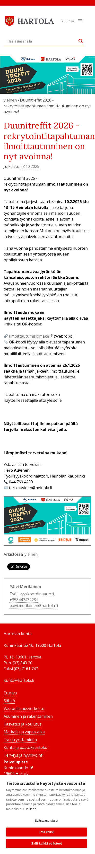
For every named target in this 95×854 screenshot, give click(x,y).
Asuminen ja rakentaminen (28, 716)
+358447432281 (23, 599)
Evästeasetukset (46, 820)
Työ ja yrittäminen (20, 739)
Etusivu (10, 693)
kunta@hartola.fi (19, 680)
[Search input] (41, 41)
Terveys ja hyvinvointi (23, 755)
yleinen (10, 100)
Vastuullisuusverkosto (24, 708)
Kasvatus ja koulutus (23, 724)
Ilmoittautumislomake (29, 336)
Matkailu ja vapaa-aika (24, 731)
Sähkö (9, 700)
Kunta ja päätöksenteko (25, 747)
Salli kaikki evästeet (46, 843)
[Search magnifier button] (80, 41)
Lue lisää (29, 809)
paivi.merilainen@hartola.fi (33, 605)
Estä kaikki (46, 832)
